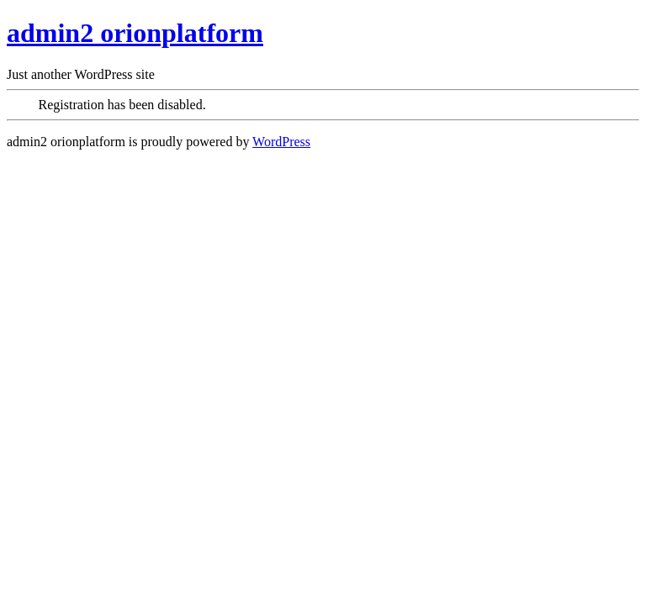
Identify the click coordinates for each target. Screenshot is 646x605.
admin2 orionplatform (135, 33)
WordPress (281, 141)
